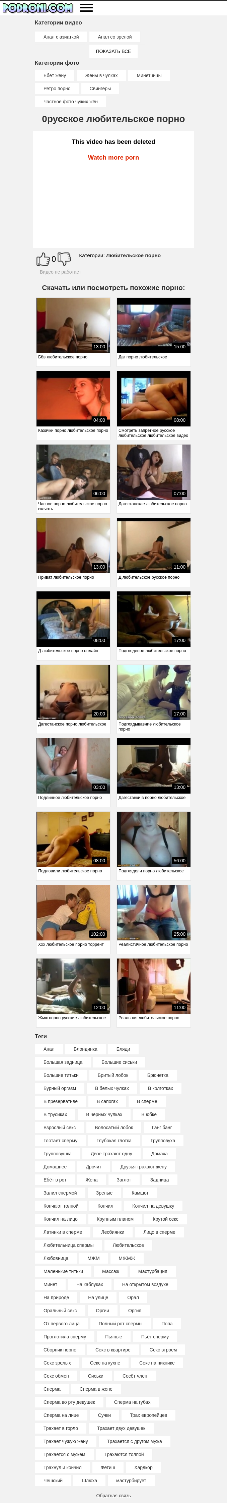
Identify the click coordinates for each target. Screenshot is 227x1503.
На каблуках (89, 1284)
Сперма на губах (132, 1402)
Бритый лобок (113, 1075)
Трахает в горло (61, 1428)
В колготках (160, 1088)
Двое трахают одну (111, 1153)
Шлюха (89, 1480)
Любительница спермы (69, 1245)
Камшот (140, 1193)
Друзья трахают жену (144, 1166)
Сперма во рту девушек (69, 1402)
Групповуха (163, 1140)
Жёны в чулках (101, 75)
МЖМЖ (127, 1258)
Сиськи (95, 1376)
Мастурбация (152, 1271)
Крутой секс (165, 1219)
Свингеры (100, 88)
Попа (166, 1323)
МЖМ (93, 1258)
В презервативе (61, 1101)
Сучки (104, 1415)
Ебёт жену (55, 75)
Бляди (123, 1049)
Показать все (113, 51)
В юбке (149, 1114)
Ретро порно (57, 88)
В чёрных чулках (104, 1114)
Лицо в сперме (159, 1232)
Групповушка (58, 1153)
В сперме (147, 1101)
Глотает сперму (60, 1140)
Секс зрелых (57, 1363)
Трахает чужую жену (66, 1441)
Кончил (105, 1206)
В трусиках (55, 1114)
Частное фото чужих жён (71, 101)
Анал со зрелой (115, 37)
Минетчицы (149, 75)
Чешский (53, 1480)
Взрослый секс (60, 1127)
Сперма (52, 1389)
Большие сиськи (119, 1062)
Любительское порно (133, 255)
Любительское (128, 1245)
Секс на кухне (105, 1363)
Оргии (102, 1310)
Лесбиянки (112, 1232)
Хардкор (143, 1467)
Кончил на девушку (153, 1206)
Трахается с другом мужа (134, 1441)
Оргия (134, 1310)
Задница (159, 1179)
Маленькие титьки (63, 1271)
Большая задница (63, 1062)
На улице (98, 1297)
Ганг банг (162, 1127)
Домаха (159, 1153)
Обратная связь (113, 1495)
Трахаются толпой (124, 1454)
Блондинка (85, 1049)
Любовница (56, 1258)
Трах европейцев (148, 1415)
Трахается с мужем (64, 1454)
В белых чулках (112, 1088)
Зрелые (104, 1193)
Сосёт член (135, 1376)
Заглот (124, 1179)
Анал (49, 1049)
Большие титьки (61, 1075)
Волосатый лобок (114, 1127)
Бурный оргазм (60, 1088)
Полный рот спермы (121, 1323)
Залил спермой (60, 1193)
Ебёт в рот (55, 1179)
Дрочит (93, 1166)
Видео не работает (60, 272)
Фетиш (108, 1467)
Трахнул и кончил (63, 1467)
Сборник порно (60, 1349)
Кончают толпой (61, 1206)
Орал (133, 1297)
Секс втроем (163, 1349)
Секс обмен (56, 1376)
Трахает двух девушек (121, 1428)
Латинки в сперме (63, 1232)
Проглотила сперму (65, 1336)
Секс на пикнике (157, 1363)
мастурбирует (131, 1480)
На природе (56, 1297)
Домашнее (55, 1166)
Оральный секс (60, 1310)
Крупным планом (115, 1219)
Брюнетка (157, 1075)
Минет (50, 1284)
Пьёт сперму (155, 1336)
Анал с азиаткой (61, 37)
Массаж (110, 1271)
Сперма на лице (61, 1415)
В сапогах (107, 1101)
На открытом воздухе (145, 1284)
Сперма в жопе (96, 1389)
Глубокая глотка (114, 1140)
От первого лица (62, 1323)
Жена (91, 1179)
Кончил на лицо (61, 1219)
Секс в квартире (113, 1349)
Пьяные (113, 1336)
